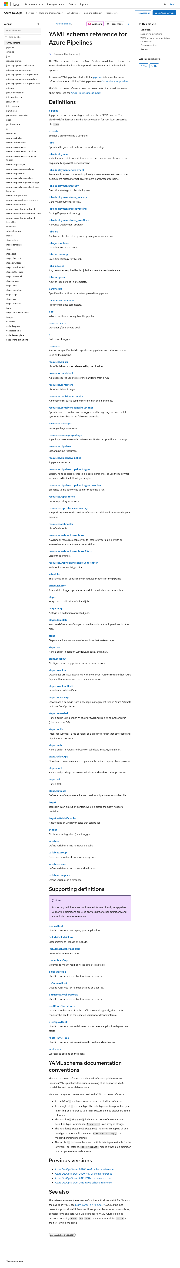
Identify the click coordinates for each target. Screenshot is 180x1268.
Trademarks (131, 1258)
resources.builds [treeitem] (14, 137)
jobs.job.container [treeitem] (14, 92)
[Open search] (165, 4)
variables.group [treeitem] (13, 326)
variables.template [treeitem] (15, 335)
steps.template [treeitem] (13, 303)
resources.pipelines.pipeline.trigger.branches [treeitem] (23, 188)
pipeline (97, 76)
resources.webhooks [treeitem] (16, 204)
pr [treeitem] (7, 128)
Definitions (145, 29)
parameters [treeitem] (11, 110)
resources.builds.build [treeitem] (16, 142)
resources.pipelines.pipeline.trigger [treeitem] (23, 182)
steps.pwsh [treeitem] (11, 285)
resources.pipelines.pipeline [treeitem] (19, 177)
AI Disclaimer (10, 1258)
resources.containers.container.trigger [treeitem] (21, 157)
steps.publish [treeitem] (12, 280)
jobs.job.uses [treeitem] (12, 101)
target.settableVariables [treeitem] (17, 312)
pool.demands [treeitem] (13, 124)
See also (144, 49)
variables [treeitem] (10, 321)
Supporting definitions (151, 33)
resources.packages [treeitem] (15, 164)
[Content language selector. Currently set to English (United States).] (18, 1250)
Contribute (57, 1258)
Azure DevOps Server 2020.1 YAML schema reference (84, 1169)
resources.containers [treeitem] (16, 146)
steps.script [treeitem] (11, 294)
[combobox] (22, 30)
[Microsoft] (6, 4)
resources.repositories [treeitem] (16, 195)
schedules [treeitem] (11, 226)
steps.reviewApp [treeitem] (14, 289)
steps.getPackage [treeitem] (14, 271)
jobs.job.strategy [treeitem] (14, 97)
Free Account (143, 12)
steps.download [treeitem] (13, 262)
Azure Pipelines (63, 23)
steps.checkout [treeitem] (13, 258)
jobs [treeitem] (8, 56)
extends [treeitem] (10, 51)
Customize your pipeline (114, 81)
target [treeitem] (9, 308)
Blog (43, 1258)
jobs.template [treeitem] (12, 106)
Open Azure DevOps (164, 12)
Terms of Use (116, 1258)
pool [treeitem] (8, 119)
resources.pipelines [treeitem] (15, 173)
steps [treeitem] (8, 249)
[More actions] (128, 23)
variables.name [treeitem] (13, 330)
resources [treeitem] (11, 133)
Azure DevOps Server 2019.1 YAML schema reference (84, 1178)
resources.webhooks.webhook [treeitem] (20, 209)
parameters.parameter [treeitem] (17, 115)
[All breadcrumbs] (51, 23)
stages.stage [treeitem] (12, 240)
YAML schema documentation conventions (155, 39)
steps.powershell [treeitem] (14, 276)
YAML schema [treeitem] (13, 42)
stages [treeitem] (9, 235)
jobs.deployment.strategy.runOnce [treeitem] (23, 83)
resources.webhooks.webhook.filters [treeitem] (23, 213)
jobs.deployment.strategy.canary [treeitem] (22, 74)
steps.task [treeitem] (11, 298)
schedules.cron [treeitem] (13, 230)
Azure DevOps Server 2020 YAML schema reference (83, 1173)
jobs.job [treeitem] (10, 87)
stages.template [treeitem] (14, 244)
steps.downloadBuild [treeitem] (16, 267)
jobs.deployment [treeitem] (14, 60)
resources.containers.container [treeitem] (21, 151)
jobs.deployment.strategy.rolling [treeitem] (21, 78)
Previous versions (148, 45)
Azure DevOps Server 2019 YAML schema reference (83, 1182)
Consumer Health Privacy (91, 1258)
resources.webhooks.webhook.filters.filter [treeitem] (21, 220)
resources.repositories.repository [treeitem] (22, 199)
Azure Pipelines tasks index (85, 92)
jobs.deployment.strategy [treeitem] (18, 69)
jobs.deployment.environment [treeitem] (20, 65)
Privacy (69, 1258)
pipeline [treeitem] (10, 47)
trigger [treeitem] (9, 317)
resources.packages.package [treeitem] (20, 168)
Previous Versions (28, 1258)
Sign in (173, 4)
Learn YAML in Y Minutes (89, 1204)
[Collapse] (37, 24)
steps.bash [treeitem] (11, 253)
